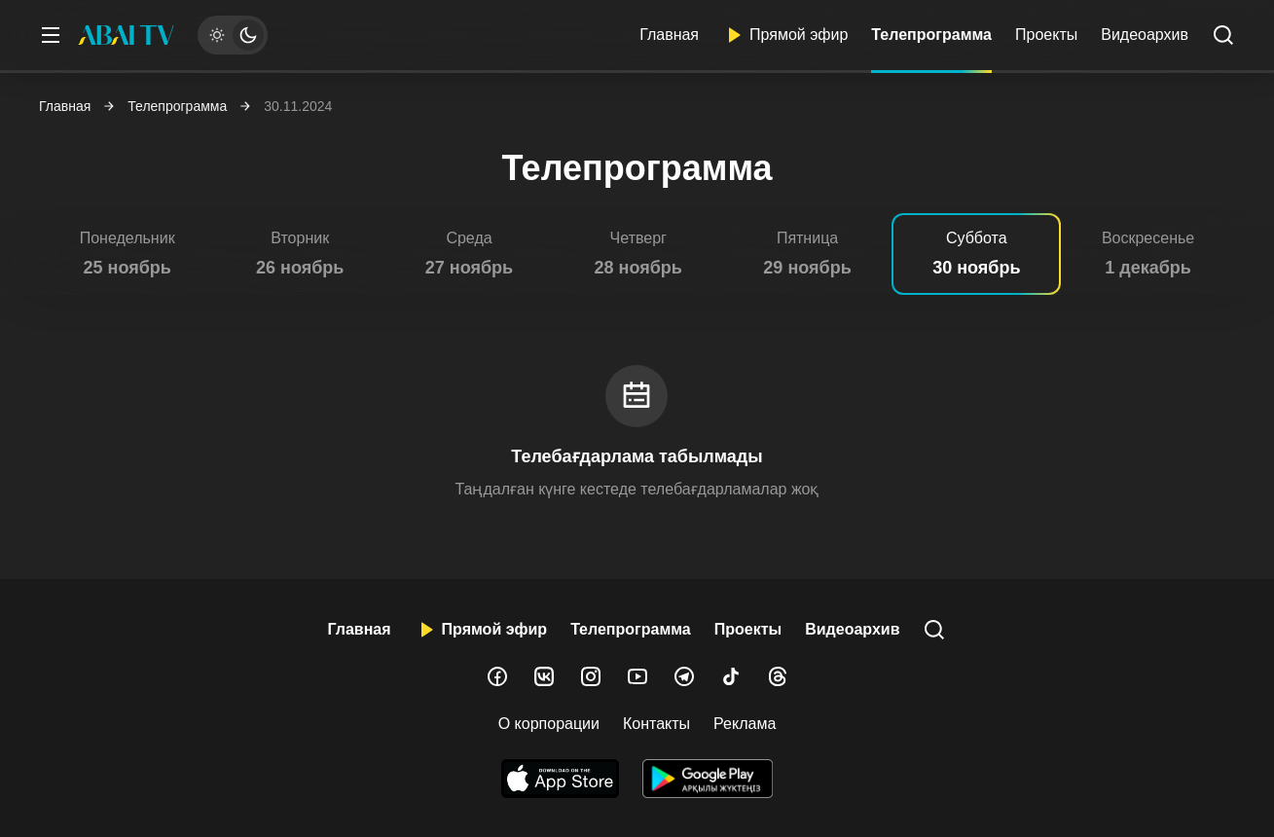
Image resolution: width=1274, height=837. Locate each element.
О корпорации (549, 723)
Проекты (1046, 34)
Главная (669, 34)
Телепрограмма (931, 34)
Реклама (744, 723)
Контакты (656, 723)
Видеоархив (1144, 34)
